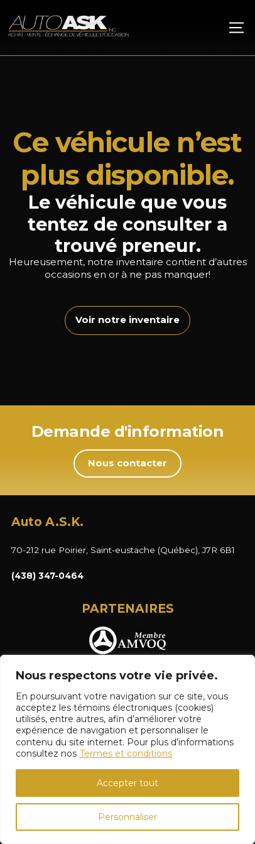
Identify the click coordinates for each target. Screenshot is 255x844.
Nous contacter (127, 463)
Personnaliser (127, 817)
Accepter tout (127, 783)
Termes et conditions (126, 753)
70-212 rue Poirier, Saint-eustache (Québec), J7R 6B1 (123, 550)
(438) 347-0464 (47, 576)
